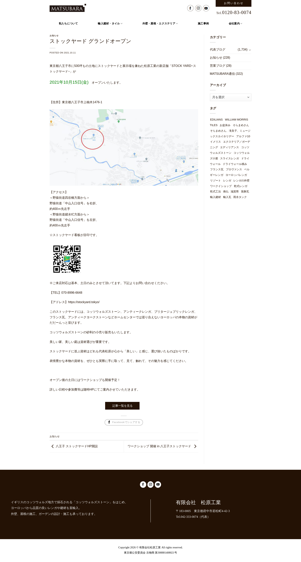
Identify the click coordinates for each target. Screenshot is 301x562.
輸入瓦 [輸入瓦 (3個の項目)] (227, 197)
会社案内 (235, 23)
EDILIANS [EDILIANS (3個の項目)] (216, 119)
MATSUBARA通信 (222, 73)
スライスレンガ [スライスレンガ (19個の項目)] (229, 158)
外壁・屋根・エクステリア (160, 23)
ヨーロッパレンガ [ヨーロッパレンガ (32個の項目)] (236, 174)
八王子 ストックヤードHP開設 (77, 446)
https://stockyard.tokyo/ (84, 302)
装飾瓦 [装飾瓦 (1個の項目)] (245, 191)
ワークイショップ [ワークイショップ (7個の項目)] (221, 186)
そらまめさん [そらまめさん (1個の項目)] (241, 125)
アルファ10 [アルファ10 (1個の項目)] (243, 136)
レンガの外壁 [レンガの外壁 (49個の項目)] (241, 180)
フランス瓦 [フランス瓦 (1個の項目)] (217, 169)
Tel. (233, 13)
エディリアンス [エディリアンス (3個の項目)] (229, 147)
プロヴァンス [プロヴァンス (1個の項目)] (234, 169)
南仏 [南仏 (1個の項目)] (226, 191)
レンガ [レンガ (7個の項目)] (227, 180)
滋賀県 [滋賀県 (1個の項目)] (235, 191)
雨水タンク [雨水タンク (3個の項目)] (240, 197)
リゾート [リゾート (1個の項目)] (215, 180)
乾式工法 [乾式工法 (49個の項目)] (215, 191)
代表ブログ (217, 49)
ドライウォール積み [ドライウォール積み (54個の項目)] (235, 163)
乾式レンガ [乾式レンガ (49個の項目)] (240, 186)
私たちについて (68, 23)
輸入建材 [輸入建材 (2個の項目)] (215, 197)
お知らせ (55, 436)
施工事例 (203, 23)
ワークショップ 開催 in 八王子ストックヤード (159, 446)
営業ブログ (217, 65)
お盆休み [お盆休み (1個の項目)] (225, 125)
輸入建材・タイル (110, 23)
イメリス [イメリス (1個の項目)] (215, 141)
